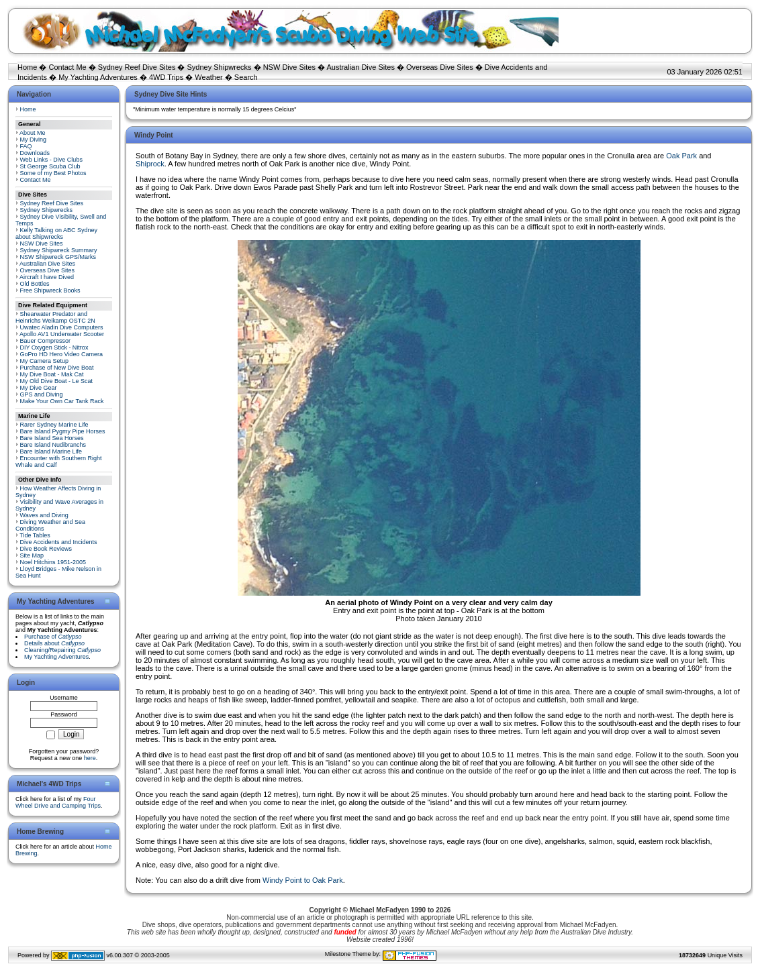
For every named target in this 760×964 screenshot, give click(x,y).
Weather (208, 77)
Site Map (32, 555)
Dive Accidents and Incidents (58, 542)
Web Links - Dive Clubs (51, 159)
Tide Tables (34, 535)
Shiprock (150, 164)
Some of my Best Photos (53, 173)
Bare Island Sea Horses (52, 438)
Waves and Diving (44, 515)
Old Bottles (35, 283)
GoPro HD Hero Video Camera (61, 354)
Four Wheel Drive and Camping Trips (58, 802)
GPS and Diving (41, 394)
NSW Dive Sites (289, 67)
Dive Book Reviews (46, 548)
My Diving (33, 139)
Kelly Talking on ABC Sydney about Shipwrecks (56, 233)
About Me (32, 132)
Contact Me (67, 67)
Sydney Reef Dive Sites (137, 67)
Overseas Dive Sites (439, 67)
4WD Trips (166, 77)
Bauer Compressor (45, 340)
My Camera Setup (44, 361)
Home (27, 67)
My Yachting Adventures (98, 77)
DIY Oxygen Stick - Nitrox (54, 347)
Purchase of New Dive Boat (57, 367)
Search (246, 77)
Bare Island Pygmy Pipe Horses (62, 431)
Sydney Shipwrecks (219, 67)
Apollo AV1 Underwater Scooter (61, 334)
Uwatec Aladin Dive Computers (61, 327)
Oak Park (681, 156)
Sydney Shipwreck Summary (58, 250)
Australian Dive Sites (360, 67)
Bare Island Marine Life (51, 451)
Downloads (35, 153)
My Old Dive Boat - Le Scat (56, 381)
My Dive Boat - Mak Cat (52, 374)
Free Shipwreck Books (50, 290)
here (90, 758)
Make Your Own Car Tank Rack (62, 401)
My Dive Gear (38, 387)
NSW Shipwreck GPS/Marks (58, 257)
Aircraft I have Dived (46, 277)
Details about (54, 643)
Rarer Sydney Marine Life (54, 424)
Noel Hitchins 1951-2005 (53, 562)
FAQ (26, 146)
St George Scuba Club (50, 166)
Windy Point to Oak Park (303, 880)
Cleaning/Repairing (62, 650)
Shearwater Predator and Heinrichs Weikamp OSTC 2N (55, 317)
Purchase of (53, 636)
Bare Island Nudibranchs (53, 444)
